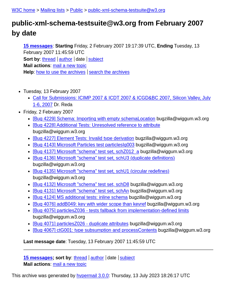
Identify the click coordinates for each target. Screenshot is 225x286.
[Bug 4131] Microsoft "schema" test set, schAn (81, 190)
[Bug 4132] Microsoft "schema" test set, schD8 (81, 184)
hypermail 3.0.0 (92, 275)
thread (48, 59)
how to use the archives (61, 72)
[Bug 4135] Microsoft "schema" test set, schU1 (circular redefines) (101, 171)
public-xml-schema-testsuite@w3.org (126, 10)
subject (95, 59)
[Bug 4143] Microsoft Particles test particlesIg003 (83, 144)
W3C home (23, 10)
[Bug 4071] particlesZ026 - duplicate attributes (80, 223)
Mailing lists (52, 10)
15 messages (38, 45)
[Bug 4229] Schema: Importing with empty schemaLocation (94, 118)
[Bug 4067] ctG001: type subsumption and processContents (95, 230)
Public (76, 10)
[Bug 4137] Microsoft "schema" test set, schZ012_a (86, 151)
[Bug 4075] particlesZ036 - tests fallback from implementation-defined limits (111, 210)
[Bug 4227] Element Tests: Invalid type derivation (83, 138)
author (65, 59)
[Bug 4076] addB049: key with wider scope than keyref (89, 204)
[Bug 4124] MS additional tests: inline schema (80, 197)
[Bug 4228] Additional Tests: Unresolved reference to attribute (96, 125)
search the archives (109, 72)
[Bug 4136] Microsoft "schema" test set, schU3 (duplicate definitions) (104, 157)
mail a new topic (69, 65)
